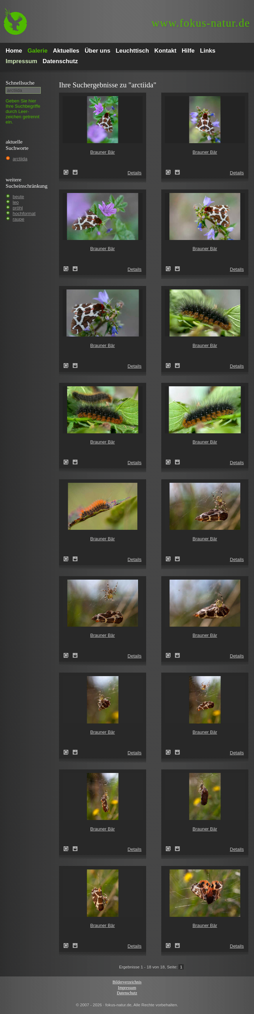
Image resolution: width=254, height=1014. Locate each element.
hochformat (24, 213)
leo (16, 202)
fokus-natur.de (200, 23)
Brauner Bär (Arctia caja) (68, 172)
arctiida (20, 158)
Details (135, 172)
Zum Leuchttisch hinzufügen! (75, 172)
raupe (18, 219)
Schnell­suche (20, 83)
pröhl (18, 208)
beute (18, 196)
